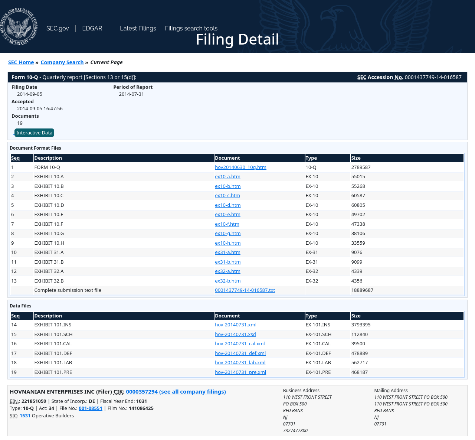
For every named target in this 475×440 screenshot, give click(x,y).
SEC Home (21, 62)
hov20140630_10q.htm (240, 167)
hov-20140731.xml (235, 324)
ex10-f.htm (227, 224)
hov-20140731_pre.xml (240, 372)
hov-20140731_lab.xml (240, 362)
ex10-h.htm (227, 242)
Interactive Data (34, 132)
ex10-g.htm (227, 233)
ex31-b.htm (227, 261)
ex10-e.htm (227, 214)
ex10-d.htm (227, 205)
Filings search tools (191, 28)
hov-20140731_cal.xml (240, 343)
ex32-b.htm (227, 280)
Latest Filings (138, 28)
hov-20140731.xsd (235, 334)
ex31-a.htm (227, 252)
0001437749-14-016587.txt (245, 290)
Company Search (62, 62)
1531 (25, 415)
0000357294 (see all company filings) (176, 391)
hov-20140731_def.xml (240, 353)
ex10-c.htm (227, 195)
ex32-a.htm (227, 271)
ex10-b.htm (227, 186)
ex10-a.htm (227, 176)
